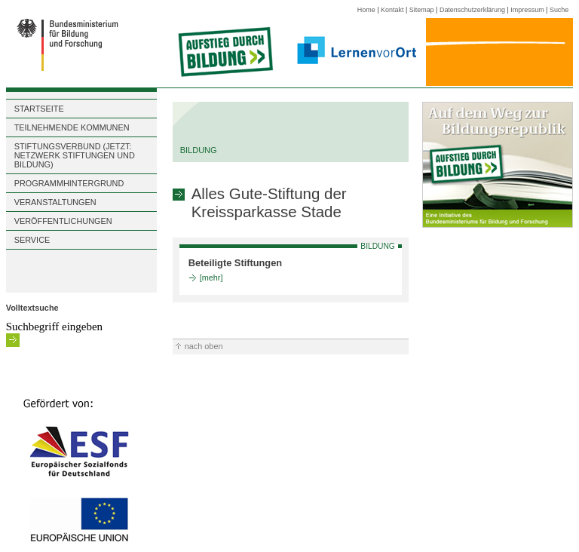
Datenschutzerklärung (472, 10)
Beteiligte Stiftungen (235, 262)
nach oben (204, 346)
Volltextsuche (32, 307)
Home (366, 10)
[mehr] (211, 277)
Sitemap (421, 10)
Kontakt (392, 10)
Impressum (527, 10)
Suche (559, 10)
